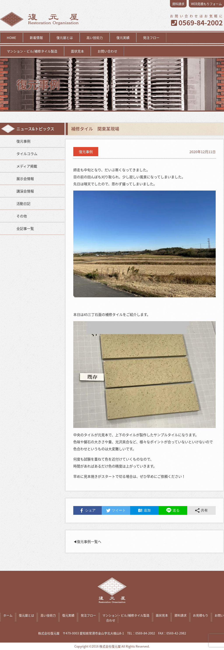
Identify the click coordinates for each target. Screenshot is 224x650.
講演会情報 (25, 191)
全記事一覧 (25, 228)
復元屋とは (64, 37)
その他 (21, 216)
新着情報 (36, 37)
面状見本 (77, 51)
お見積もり (200, 615)
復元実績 (123, 37)
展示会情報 (25, 178)
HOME (11, 37)
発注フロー (151, 37)
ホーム (7, 615)
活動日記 (23, 203)
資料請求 (178, 4)
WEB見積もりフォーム (206, 4)
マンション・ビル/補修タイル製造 (32, 51)
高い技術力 (94, 37)
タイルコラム (26, 153)
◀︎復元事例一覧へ (87, 541)
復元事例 (23, 141)
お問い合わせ (107, 51)
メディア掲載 (26, 166)
